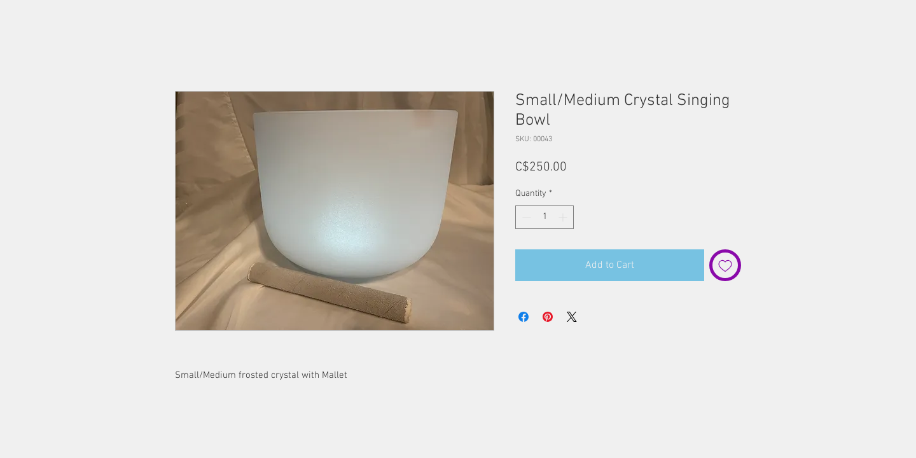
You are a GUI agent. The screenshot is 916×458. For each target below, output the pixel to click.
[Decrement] (525, 217)
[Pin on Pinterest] (547, 316)
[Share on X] (571, 316)
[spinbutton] (544, 217)
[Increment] (564, 217)
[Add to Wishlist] (725, 265)
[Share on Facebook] (523, 316)
